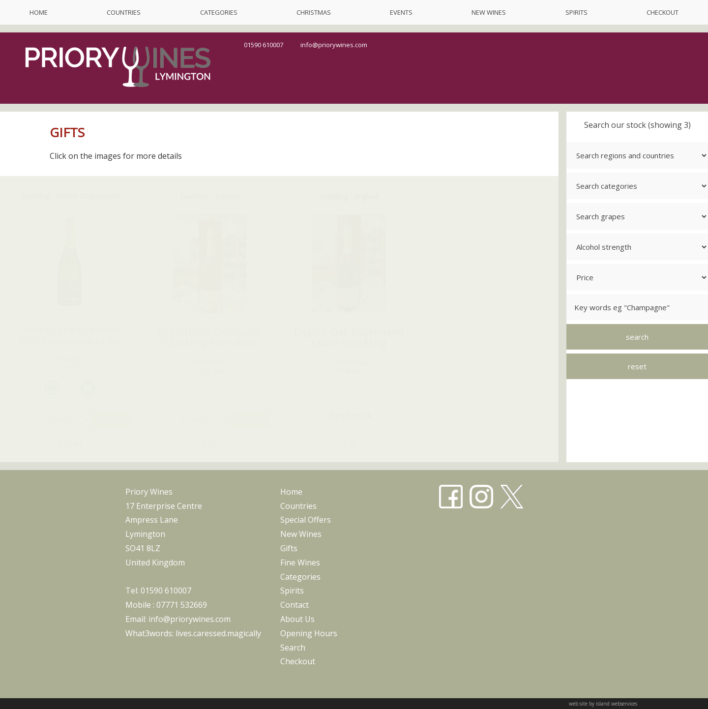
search (292, 647)
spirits (576, 12)
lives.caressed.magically (218, 633)
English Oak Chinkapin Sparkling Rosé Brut (209, 337)
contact (294, 604)
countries (124, 12)
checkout (662, 12)
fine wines (300, 562)
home (39, 12)
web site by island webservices (603, 703)
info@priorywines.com (333, 44)
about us (297, 619)
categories (218, 12)
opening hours (308, 633)
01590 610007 (263, 44)
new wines (489, 12)
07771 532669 (181, 604)
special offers (305, 519)
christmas (313, 12)
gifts (288, 548)
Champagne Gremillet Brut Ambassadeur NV (70, 335)
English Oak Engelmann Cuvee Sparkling (349, 337)
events (401, 12)
